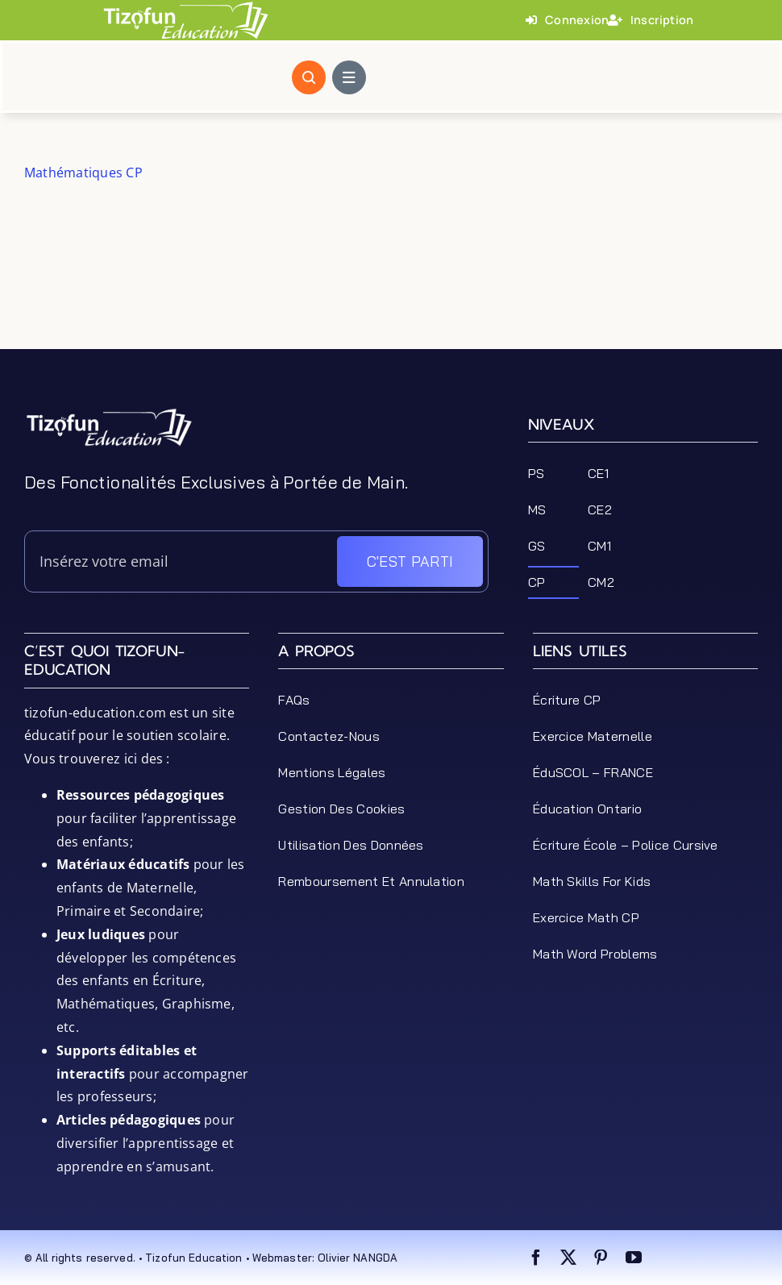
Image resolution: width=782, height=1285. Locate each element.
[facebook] (536, 1258)
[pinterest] (601, 1258)
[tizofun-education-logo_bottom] (108, 413)
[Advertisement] (391, 313)
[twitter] (568, 1258)
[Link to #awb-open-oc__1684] (349, 77)
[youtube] (634, 1258)
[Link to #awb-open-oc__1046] (309, 77)
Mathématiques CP (83, 172)
